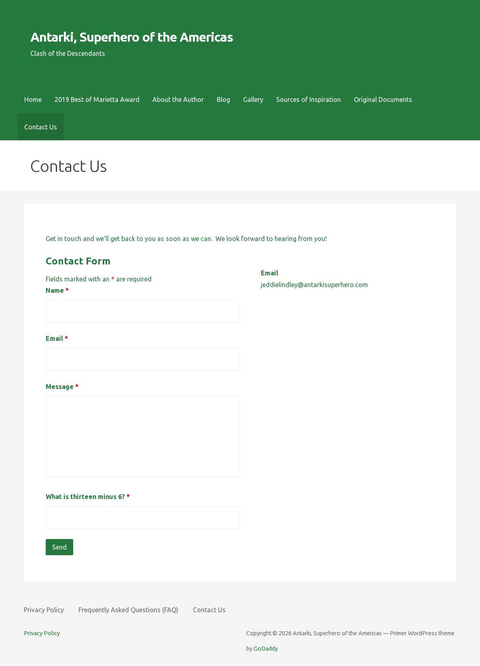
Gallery (253, 99)
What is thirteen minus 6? (88, 496)
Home (33, 99)
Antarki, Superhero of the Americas (131, 37)
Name (57, 290)
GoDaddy (266, 648)
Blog (223, 99)
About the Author (178, 99)
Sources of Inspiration (308, 99)
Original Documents (383, 99)
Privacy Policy (44, 609)
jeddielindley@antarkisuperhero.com (314, 284)
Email (57, 338)
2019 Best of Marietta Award (97, 99)
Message (62, 386)
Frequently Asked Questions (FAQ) (128, 609)
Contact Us (40, 127)
